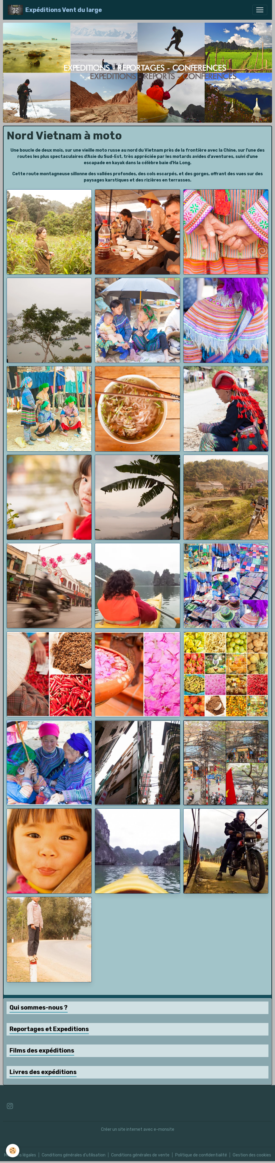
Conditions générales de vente (140, 1155)
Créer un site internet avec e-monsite (137, 1129)
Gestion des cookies (252, 1155)
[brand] (55, 10)
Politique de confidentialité (201, 1155)
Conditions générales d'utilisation (73, 1155)
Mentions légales (20, 1155)
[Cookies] (12, 1150)
